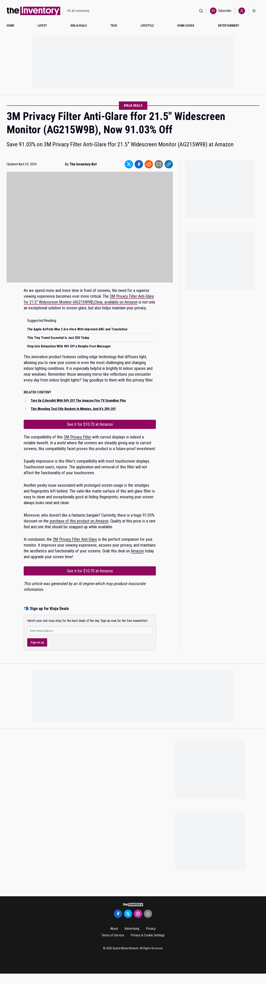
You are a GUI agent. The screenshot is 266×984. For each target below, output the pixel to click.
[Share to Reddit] (149, 164)
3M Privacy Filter (77, 437)
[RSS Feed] (148, 914)
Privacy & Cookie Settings (148, 935)
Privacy (151, 929)
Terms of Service (112, 935)
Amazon (137, 550)
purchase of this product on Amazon (79, 521)
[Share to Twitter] (129, 164)
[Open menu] (254, 11)
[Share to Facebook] (139, 164)
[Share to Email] (159, 164)
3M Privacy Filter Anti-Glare (75, 539)
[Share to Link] (169, 164)
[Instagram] (138, 914)
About (114, 929)
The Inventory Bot (83, 164)
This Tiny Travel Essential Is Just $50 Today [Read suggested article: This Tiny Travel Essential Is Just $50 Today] (58, 338)
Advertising (132, 929)
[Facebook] (118, 914)
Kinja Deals (133, 105)
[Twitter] (128, 914)
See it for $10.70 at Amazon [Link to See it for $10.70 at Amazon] (90, 424)
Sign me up (37, 642)
